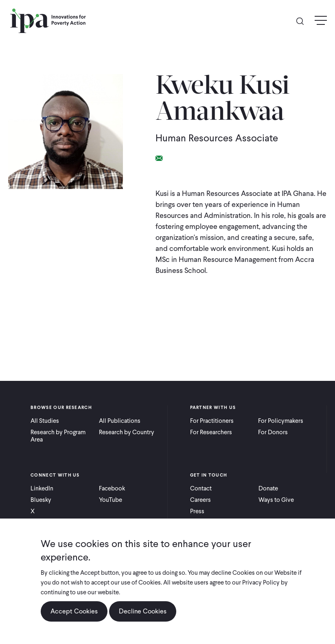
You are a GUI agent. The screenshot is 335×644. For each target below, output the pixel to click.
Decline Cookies (142, 611)
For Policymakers (280, 420)
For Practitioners (212, 420)
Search (303, 20)
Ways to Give (276, 499)
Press (197, 511)
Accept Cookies (74, 611)
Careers (200, 499)
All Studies (45, 420)
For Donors (273, 432)
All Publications (119, 420)
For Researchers (211, 432)
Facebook (112, 488)
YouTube (110, 499)
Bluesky (41, 499)
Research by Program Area (58, 436)
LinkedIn (42, 488)
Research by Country (126, 432)
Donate (268, 488)
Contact (201, 488)
